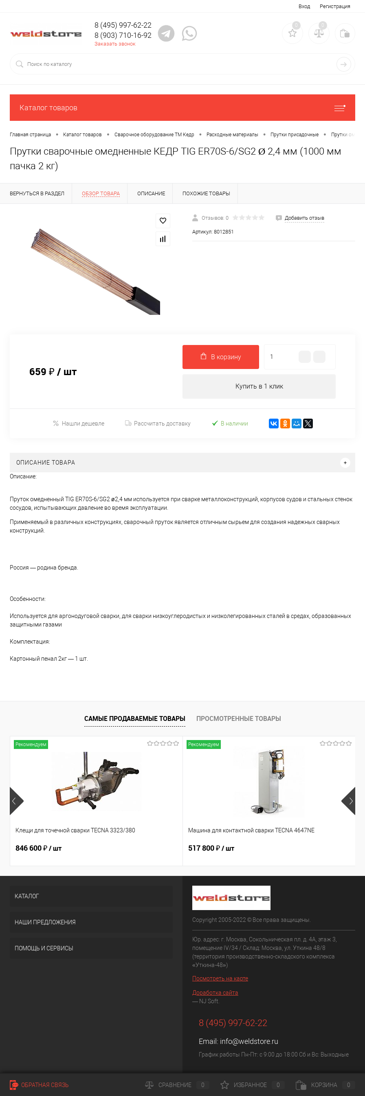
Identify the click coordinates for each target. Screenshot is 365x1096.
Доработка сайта (215, 992)
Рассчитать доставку (158, 423)
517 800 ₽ (154, 848)
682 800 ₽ (269, 848)
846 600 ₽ (38, 848)
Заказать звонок (115, 44)
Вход (304, 6)
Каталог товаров (182, 107)
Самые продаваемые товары (134, 718)
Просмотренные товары (238, 718)
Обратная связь (39, 1085)
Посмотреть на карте (220, 978)
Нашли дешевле (78, 423)
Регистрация (335, 6)
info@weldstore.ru (249, 1041)
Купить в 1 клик (259, 386)
